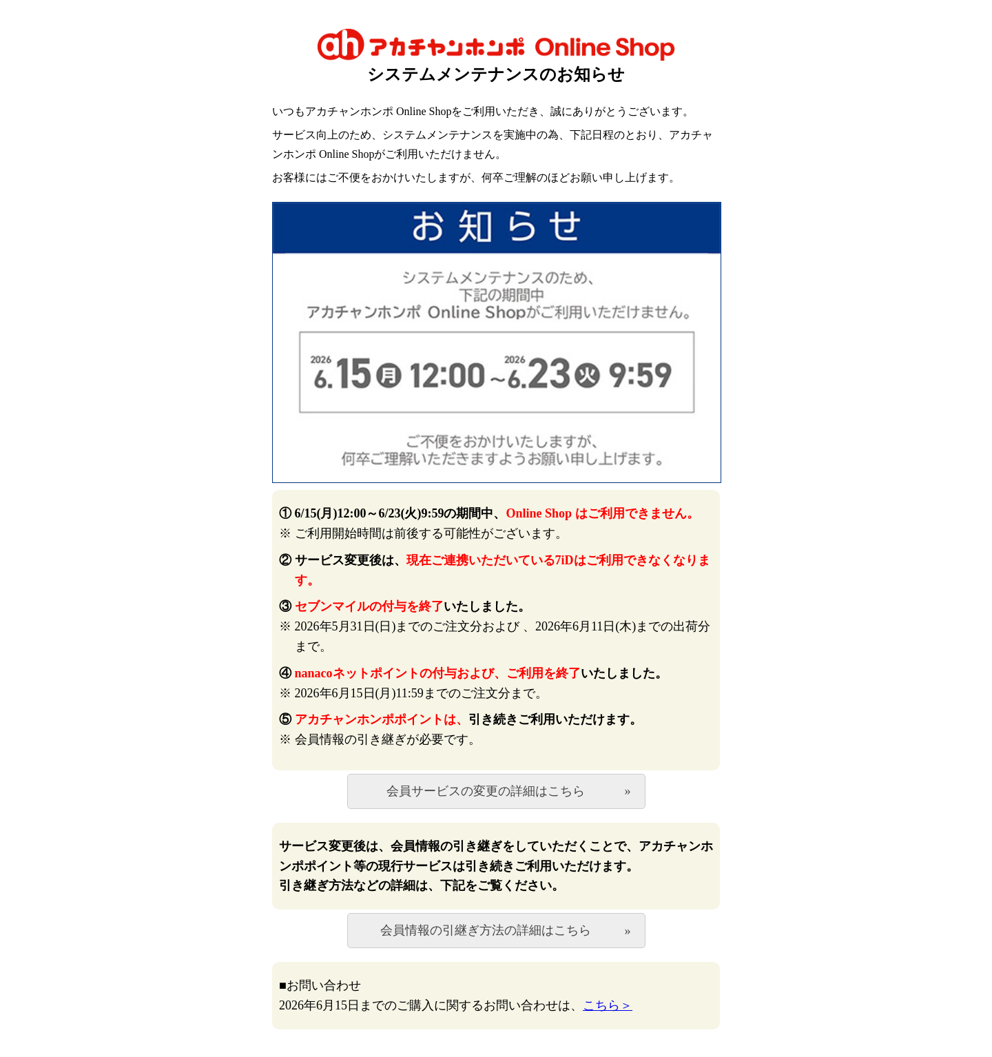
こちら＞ (607, 1005)
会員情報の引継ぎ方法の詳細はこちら (485, 930)
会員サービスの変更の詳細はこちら (485, 791)
